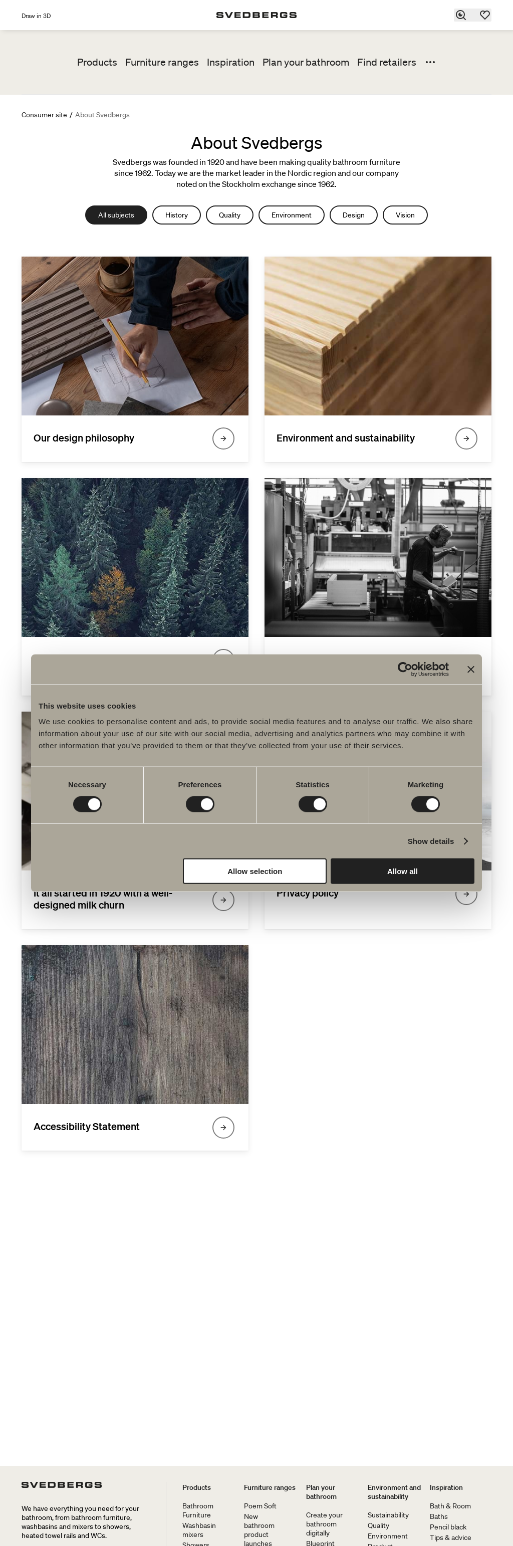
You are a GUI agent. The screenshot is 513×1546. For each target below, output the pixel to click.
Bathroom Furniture (197, 1510)
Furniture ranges (162, 62)
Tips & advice (450, 1537)
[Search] (461, 15)
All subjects (116, 214)
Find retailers (386, 62)
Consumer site (44, 114)
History (176, 214)
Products (97, 62)
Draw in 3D (36, 16)
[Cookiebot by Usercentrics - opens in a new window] (405, 669)
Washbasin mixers (199, 1530)
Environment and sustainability (394, 1492)
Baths (439, 1516)
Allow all (402, 871)
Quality (229, 214)
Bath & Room (450, 1505)
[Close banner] (470, 669)
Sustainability (388, 1514)
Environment (292, 214)
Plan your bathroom (306, 62)
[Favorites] (485, 15)
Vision (405, 214)
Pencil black (448, 1526)
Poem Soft (260, 1505)
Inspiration (230, 62)
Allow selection (254, 871)
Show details (431, 840)
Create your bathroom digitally (324, 1523)
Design (354, 214)
